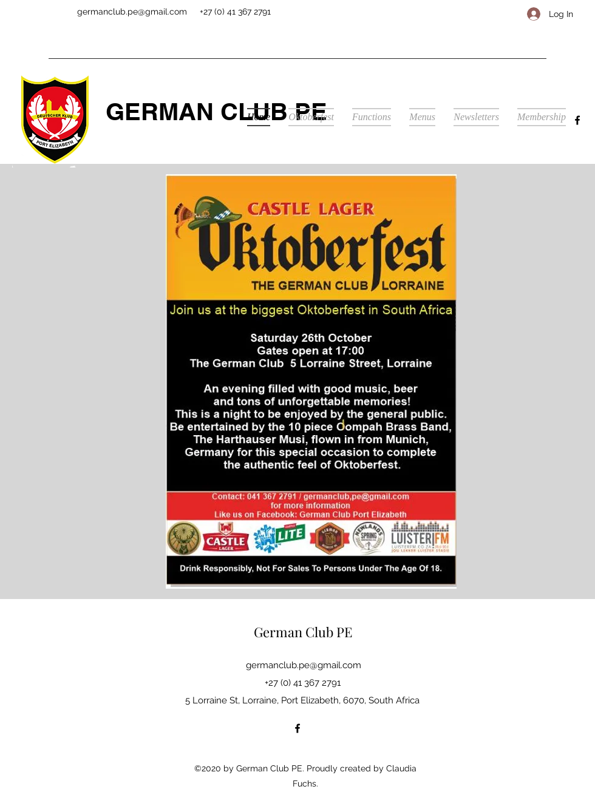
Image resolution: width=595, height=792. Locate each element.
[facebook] (577, 120)
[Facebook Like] (475, 16)
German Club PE (303, 632)
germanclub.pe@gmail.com (132, 11)
